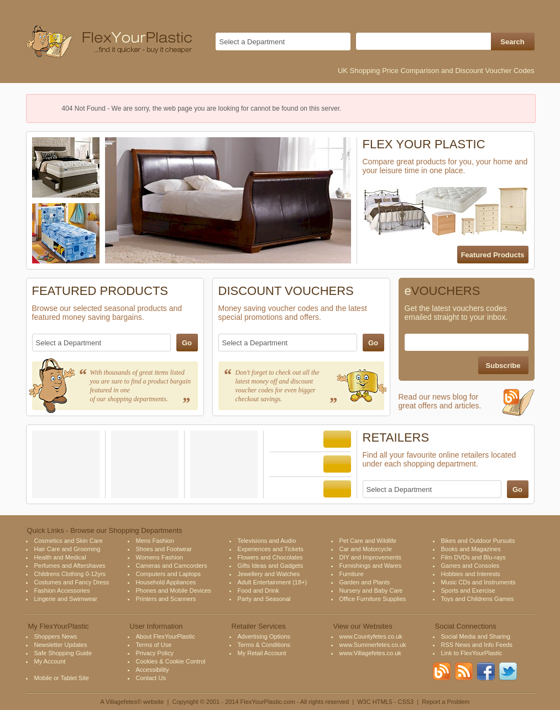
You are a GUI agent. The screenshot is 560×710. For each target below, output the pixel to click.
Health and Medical (60, 557)
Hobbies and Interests (470, 574)
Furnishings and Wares (370, 565)
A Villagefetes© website (132, 701)
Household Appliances (166, 582)
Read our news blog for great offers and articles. (467, 405)
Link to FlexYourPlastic (472, 653)
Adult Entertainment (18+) (272, 582)
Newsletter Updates (60, 644)
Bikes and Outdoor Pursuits (478, 540)
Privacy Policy (155, 653)
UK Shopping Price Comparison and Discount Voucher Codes (436, 70)
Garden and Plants (364, 582)
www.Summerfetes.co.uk (372, 644)
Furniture (351, 574)
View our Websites (362, 626)
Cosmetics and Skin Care (68, 540)
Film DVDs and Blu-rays (473, 557)
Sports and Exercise (468, 590)
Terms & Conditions (264, 644)
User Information (156, 626)
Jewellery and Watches (269, 574)
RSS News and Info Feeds (477, 644)
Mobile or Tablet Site (61, 678)
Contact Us (151, 678)
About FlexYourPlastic (165, 636)
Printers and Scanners (166, 598)
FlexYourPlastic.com (267, 701)
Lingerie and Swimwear (65, 598)
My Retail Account (262, 653)
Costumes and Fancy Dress (71, 582)
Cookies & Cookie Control (171, 661)
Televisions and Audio (267, 540)
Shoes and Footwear (164, 549)
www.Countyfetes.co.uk (370, 636)
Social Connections (465, 626)
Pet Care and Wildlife (367, 540)
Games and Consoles (470, 565)
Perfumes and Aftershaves (70, 565)
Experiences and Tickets (270, 549)
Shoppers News (55, 636)
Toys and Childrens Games (477, 598)
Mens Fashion (155, 540)
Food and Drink (258, 590)
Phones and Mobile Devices (173, 590)
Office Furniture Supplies (372, 598)
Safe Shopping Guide (63, 653)
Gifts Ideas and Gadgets (270, 565)
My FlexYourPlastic (58, 626)
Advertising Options (264, 636)
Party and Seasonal (264, 598)
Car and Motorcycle (365, 549)
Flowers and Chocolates (270, 557)
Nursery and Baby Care (371, 590)
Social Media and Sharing (475, 636)
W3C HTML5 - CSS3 (385, 701)
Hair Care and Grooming (67, 549)
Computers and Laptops (168, 574)
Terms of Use (154, 644)
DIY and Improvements (370, 557)
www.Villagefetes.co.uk (370, 653)
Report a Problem (445, 701)
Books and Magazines (471, 549)
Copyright (185, 701)
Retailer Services (259, 626)
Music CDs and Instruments (478, 582)
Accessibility (152, 669)
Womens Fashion (159, 557)
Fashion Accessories (62, 590)
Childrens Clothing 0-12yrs (70, 574)
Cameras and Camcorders (171, 565)
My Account (50, 661)
